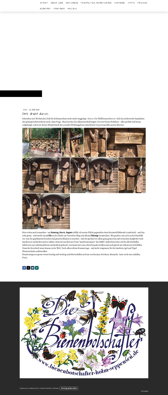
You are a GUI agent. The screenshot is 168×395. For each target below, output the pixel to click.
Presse (143, 2)
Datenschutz (33, 388)
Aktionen (72, 2)
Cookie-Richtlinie (45, 388)
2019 (25, 109)
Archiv (72, 8)
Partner (59, 8)
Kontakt (45, 8)
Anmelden (144, 391)
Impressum (24, 388)
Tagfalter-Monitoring (96, 2)
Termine (119, 2)
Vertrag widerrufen (69, 388)
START (44, 2)
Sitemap (56, 388)
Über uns (57, 2)
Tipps (131, 2)
